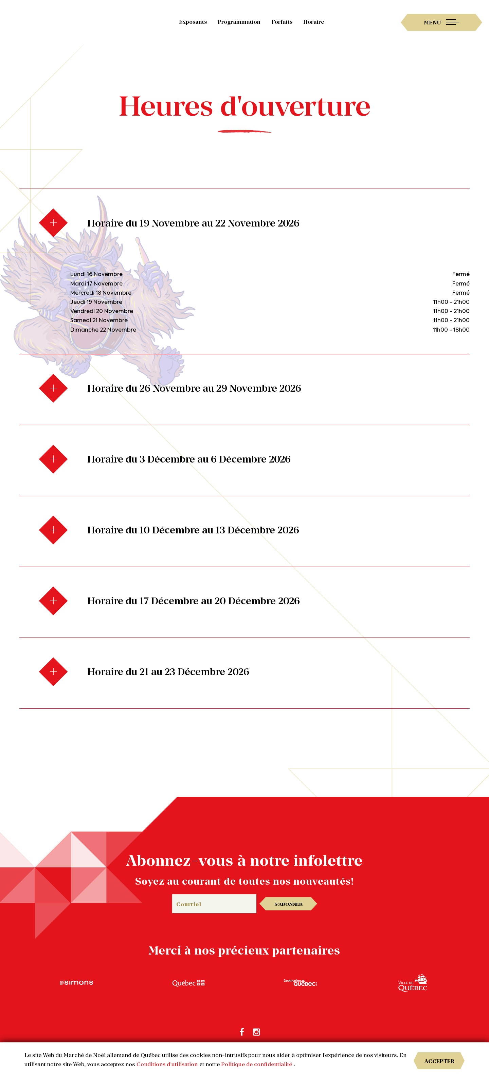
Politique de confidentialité (256, 1064)
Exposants (193, 21)
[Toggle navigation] (441, 22)
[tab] (244, 224)
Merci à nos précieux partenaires (244, 950)
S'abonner (288, 904)
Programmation (239, 21)
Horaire (313, 21)
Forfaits (281, 21)
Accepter (439, 1061)
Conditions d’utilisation (167, 1064)
